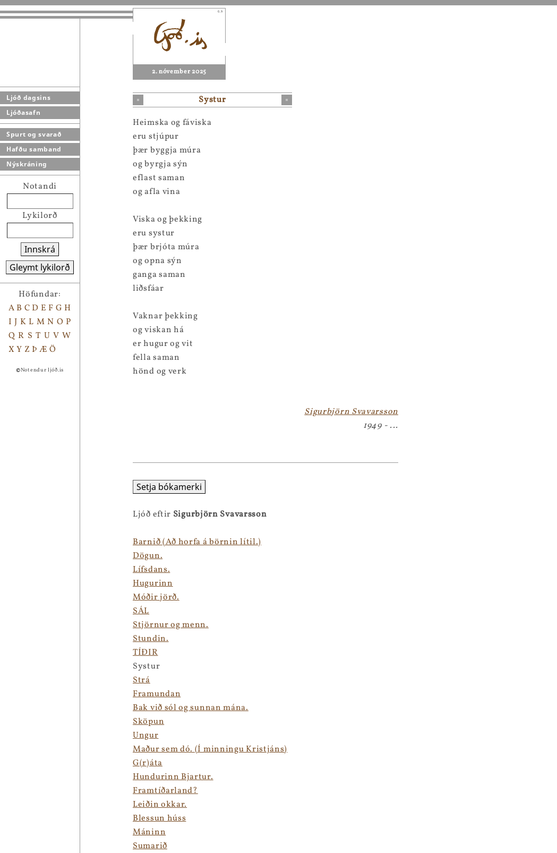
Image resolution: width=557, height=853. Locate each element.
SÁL (8, 611)
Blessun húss (26, 818)
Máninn (16, 832)
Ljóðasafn (23, 112)
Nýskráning (26, 163)
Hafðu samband (34, 149)
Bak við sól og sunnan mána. (58, 708)
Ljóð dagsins (28, 97)
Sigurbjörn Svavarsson (351, 412)
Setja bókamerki (36, 487)
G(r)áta (15, 763)
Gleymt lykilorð (40, 267)
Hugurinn (20, 583)
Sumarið (17, 846)
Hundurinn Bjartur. (40, 777)
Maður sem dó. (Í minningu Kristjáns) (77, 749)
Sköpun (15, 722)
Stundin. (18, 639)
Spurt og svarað (34, 134)
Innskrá (39, 249)
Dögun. (15, 556)
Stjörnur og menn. (38, 625)
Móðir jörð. (23, 597)
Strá (9, 680)
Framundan (24, 694)
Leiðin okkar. (27, 804)
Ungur (13, 735)
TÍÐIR (12, 652)
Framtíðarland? (32, 791)
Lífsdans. (18, 570)
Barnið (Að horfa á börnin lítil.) (64, 542)
